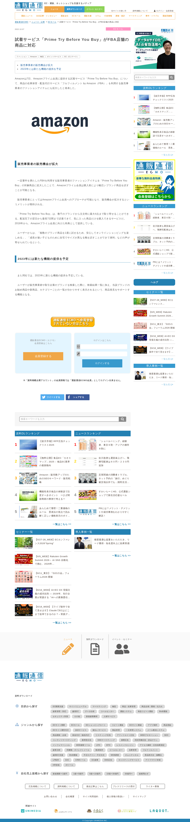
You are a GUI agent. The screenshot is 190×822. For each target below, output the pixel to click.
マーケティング (135, 16)
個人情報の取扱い (115, 796)
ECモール (76, 16)
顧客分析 (56, 750)
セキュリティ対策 (60, 716)
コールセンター (107, 711)
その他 (77, 716)
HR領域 (56, 765)
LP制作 (56, 760)
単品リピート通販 (145, 711)
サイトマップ (139, 796)
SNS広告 (108, 760)
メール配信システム (155, 730)
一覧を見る (167, 155)
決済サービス (81, 730)
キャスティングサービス (128, 760)
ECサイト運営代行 (61, 730)
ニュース (54, 9)
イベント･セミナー (94, 9)
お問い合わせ (50, 796)
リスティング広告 (103, 735)
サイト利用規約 (90, 796)
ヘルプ (154, 282)
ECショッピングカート (96, 725)
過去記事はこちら (95, 786)
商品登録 (167, 725)
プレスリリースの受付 (124, 786)
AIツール (69, 765)
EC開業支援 (58, 706)
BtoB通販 (163, 711)
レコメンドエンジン (125, 745)
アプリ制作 (152, 725)
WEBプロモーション (149, 735)
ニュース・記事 (38, 22)
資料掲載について (140, 11)
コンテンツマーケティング (64, 740)
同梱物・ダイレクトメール (78, 750)
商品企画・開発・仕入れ (152, 706)
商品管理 (116, 730)
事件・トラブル (152, 16)
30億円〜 (129, 774)
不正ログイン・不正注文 (94, 755)
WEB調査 (115, 755)
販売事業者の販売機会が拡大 (36, 65)
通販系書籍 (167, 16)
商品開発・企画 (59, 735)
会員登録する (43, 356)
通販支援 (88, 16)
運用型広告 (86, 740)
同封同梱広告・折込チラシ (146, 740)
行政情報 (108, 16)
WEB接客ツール (83, 745)
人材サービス (109, 716)
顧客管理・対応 (59, 711)
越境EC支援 (58, 755)
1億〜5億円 (78, 774)
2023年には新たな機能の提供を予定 (40, 69)
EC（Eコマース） (71, 56)
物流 (42, 56)
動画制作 (99, 750)
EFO (108, 745)
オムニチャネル (131, 755)
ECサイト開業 (59, 725)
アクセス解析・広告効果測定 (152, 745)
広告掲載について (37, 786)
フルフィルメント (150, 750)
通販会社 (64, 16)
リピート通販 (117, 725)
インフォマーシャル (61, 745)
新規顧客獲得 (92, 716)
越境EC (75, 711)
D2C (67, 760)
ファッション (21, 56)
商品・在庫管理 (129, 706)
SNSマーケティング (106, 740)
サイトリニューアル (77, 706)
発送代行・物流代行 (80, 735)
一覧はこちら (60, 524)
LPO (98, 745)
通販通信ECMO (21, 22)
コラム (98, 16)
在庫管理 (133, 750)
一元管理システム (133, 730)
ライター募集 (152, 786)
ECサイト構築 (135, 725)
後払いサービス (99, 730)
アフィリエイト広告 (125, 735)
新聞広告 (125, 740)
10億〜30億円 (113, 774)
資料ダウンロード (74, 9)
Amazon (33, 56)
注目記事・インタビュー (46, 16)
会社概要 (70, 796)
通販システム (126, 711)
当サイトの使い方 (118, 11)
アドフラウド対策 (153, 760)
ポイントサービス (54, 56)
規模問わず (143, 774)
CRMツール (80, 760)
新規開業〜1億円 (60, 774)
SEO (166, 735)
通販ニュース (27, 16)
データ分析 (90, 711)
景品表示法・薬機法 (153, 755)
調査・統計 (120, 16)
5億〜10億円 (95, 774)
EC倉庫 (95, 760)
